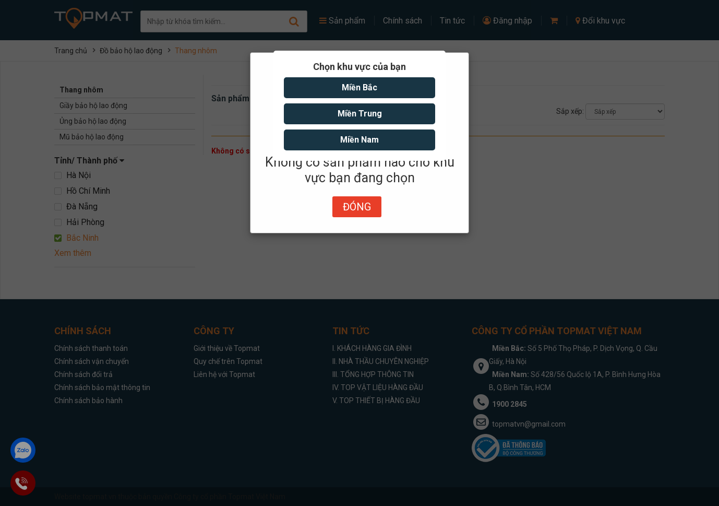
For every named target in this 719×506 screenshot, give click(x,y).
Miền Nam (359, 140)
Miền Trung (360, 114)
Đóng (357, 207)
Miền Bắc (359, 87)
